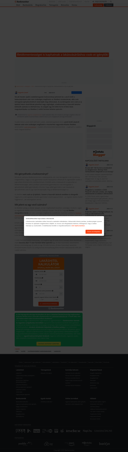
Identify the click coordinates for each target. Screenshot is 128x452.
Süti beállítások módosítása (74, 231)
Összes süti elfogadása (93, 231)
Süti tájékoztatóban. (78, 225)
